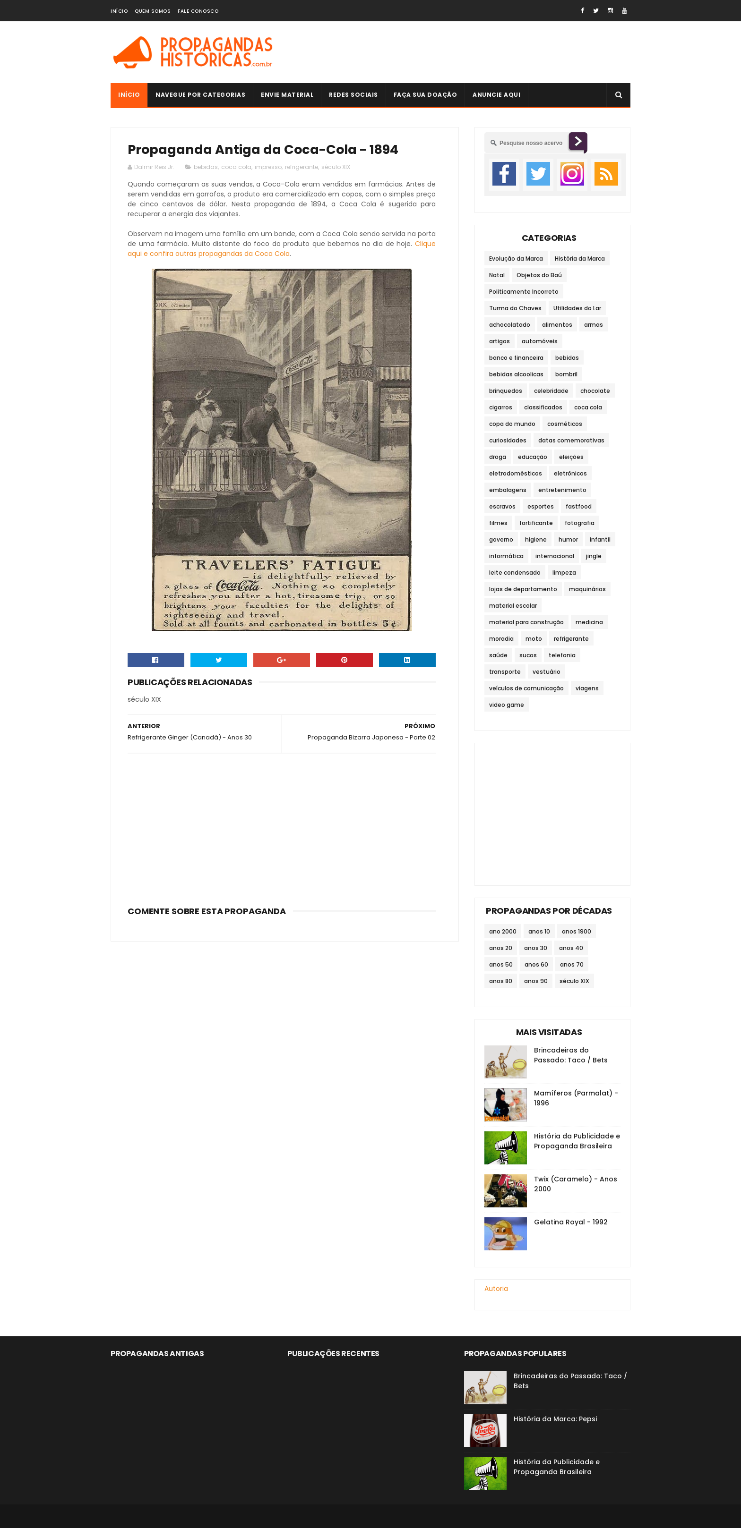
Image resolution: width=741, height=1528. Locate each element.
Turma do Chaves (515, 308)
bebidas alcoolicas (516, 374)
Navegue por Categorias (200, 95)
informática (506, 556)
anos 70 (572, 964)
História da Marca (580, 259)
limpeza (564, 573)
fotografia (580, 523)
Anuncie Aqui (496, 95)
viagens (587, 688)
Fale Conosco (198, 11)
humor (568, 539)
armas (593, 325)
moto (534, 639)
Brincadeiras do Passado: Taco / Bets (571, 1055)
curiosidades (507, 440)
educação (532, 457)
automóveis (540, 341)
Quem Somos (153, 11)
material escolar (513, 606)
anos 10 (539, 931)
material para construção (526, 622)
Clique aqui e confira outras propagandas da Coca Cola (282, 248)
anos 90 (536, 981)
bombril (566, 374)
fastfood (579, 506)
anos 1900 (576, 931)
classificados (543, 407)
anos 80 (500, 981)
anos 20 (500, 948)
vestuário (546, 672)
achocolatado (509, 325)
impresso (268, 167)
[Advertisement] (458, 52)
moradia (501, 639)
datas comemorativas (571, 440)
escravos (502, 506)
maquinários (587, 589)
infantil (600, 539)
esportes (540, 506)
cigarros (500, 407)
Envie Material (287, 95)
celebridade (551, 391)
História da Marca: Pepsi (555, 1419)
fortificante (536, 523)
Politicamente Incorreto (524, 292)
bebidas (206, 167)
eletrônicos (570, 473)
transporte (505, 672)
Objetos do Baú (539, 275)
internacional (554, 556)
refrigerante (301, 167)
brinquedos (505, 391)
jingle (594, 556)
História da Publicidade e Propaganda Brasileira (577, 1141)
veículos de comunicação (526, 688)
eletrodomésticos (515, 473)
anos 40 (571, 948)
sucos (528, 655)
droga (497, 457)
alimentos (557, 325)
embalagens (507, 490)
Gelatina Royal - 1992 (571, 1222)
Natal (497, 275)
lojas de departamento (523, 589)
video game (506, 705)
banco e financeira (516, 358)
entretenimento (562, 490)
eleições (571, 457)
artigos (499, 341)
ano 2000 (503, 931)
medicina (589, 622)
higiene (536, 539)
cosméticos (564, 424)
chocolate (595, 391)
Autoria (496, 1288)
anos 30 (535, 948)
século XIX (335, 167)
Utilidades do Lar (577, 308)
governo (501, 539)
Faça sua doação (425, 95)
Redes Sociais (353, 95)
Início (119, 11)
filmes (498, 523)
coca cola (236, 167)
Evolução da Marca (516, 259)
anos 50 (501, 964)
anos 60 (536, 964)
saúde (498, 655)
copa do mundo (512, 424)
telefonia (562, 655)
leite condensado (515, 573)
